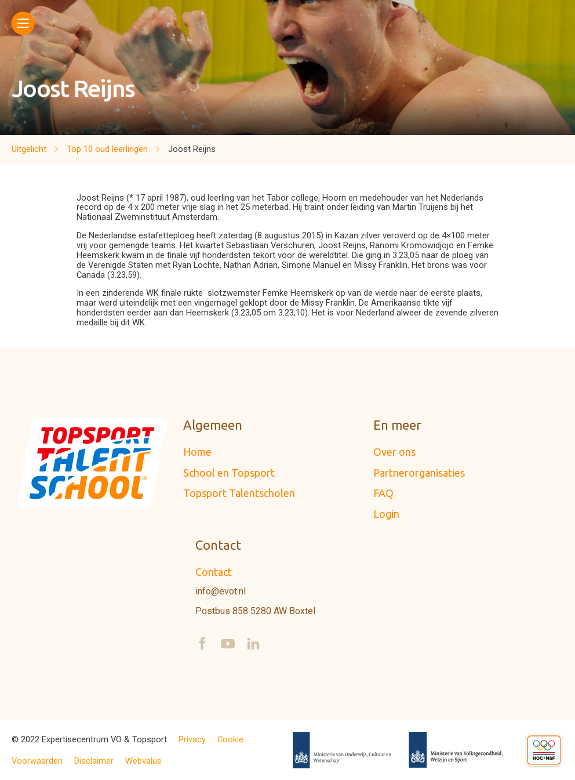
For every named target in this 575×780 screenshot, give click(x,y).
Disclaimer (94, 761)
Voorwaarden (37, 761)
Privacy (192, 740)
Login (386, 514)
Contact (213, 572)
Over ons (394, 452)
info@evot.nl (220, 591)
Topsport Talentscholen (239, 493)
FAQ (383, 493)
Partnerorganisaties (419, 472)
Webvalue (143, 761)
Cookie (230, 740)
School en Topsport (229, 472)
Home (197, 452)
